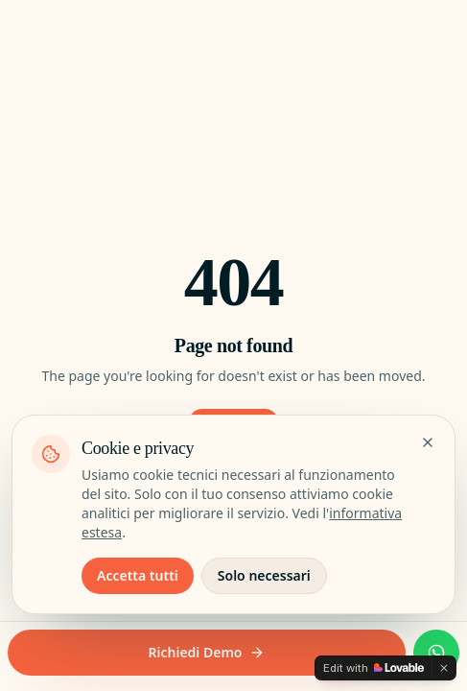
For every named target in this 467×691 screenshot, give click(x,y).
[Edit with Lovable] (373, 667)
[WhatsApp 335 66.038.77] (436, 653)
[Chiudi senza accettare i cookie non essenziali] (427, 442)
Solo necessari (264, 575)
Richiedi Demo (207, 652)
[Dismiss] (443, 667)
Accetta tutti (137, 575)
